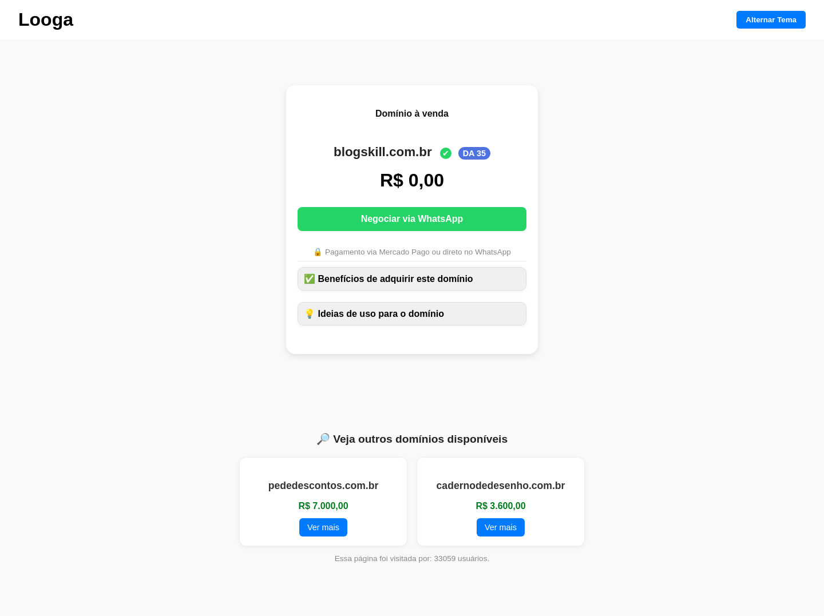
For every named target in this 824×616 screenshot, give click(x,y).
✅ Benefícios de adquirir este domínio (388, 279)
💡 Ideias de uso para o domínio (374, 314)
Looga (45, 19)
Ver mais (323, 527)
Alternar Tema (771, 19)
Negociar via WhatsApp (412, 219)
